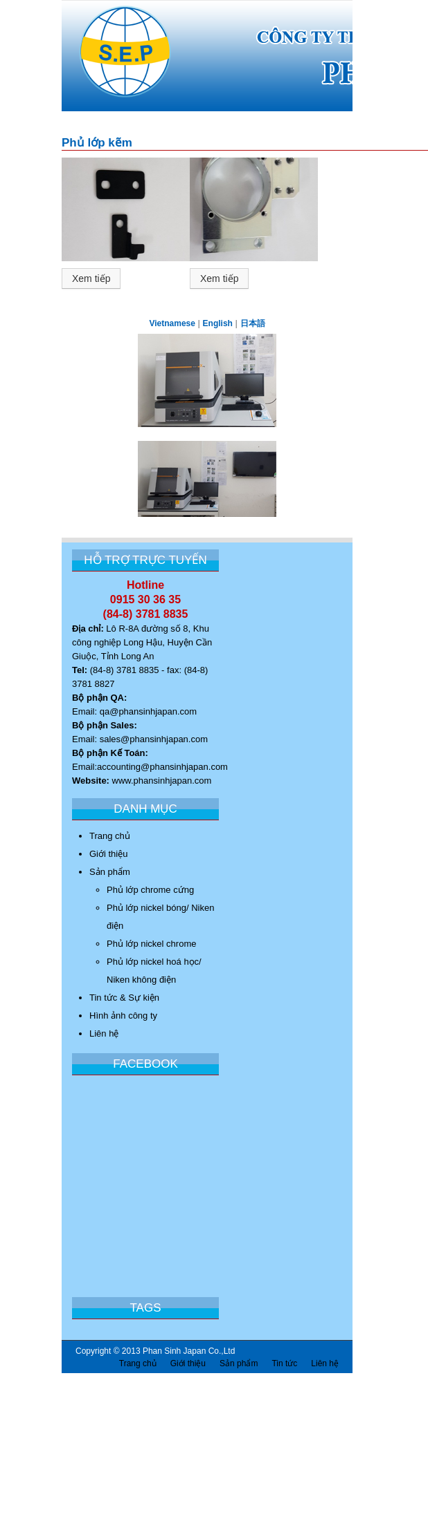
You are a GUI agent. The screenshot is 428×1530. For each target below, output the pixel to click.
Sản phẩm (109, 872)
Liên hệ (103, 1033)
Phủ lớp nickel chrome (151, 943)
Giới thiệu (108, 854)
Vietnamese (172, 323)
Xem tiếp (91, 278)
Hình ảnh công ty (123, 1015)
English (218, 323)
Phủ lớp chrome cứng (150, 890)
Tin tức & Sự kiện (124, 997)
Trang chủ (109, 836)
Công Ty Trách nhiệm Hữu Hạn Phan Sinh (117, 59)
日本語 (252, 323)
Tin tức (284, 1363)
